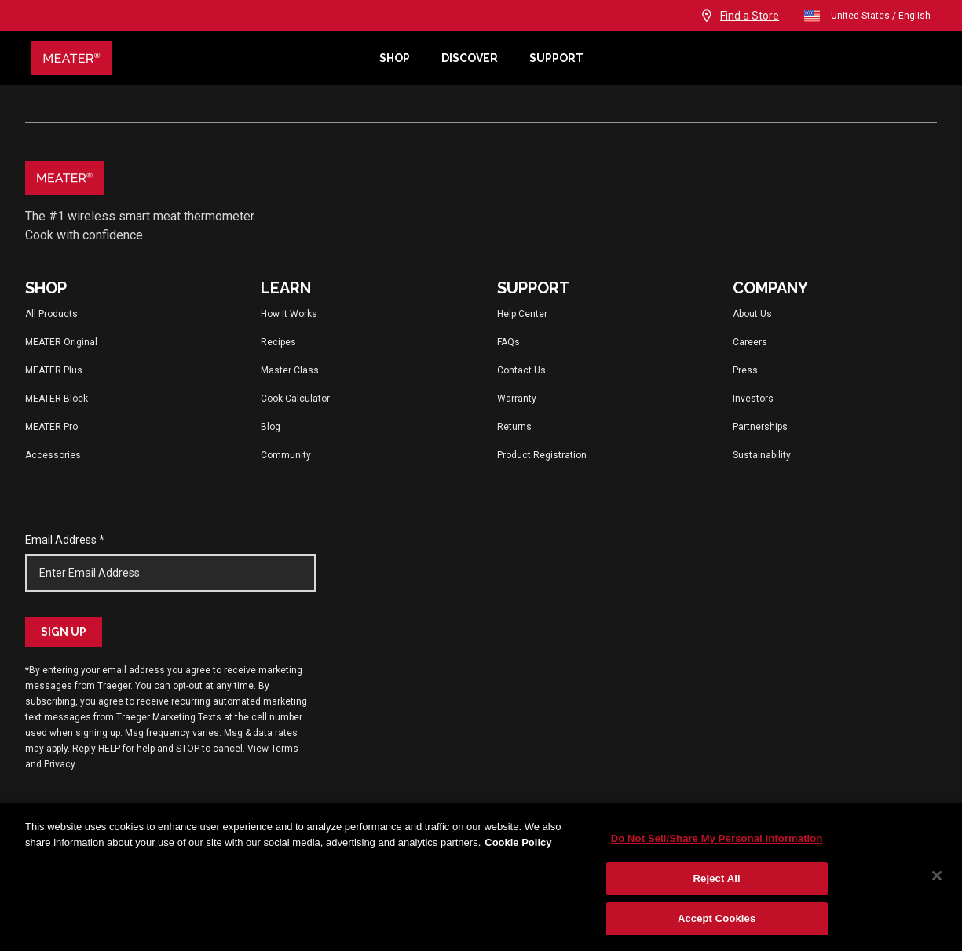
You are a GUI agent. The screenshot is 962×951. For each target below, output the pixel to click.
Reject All (717, 878)
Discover (469, 58)
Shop (394, 58)
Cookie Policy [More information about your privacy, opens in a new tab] (518, 842)
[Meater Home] (197, 58)
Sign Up (63, 631)
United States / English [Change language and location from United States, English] (867, 15)
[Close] (937, 875)
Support (556, 58)
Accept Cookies (716, 918)
